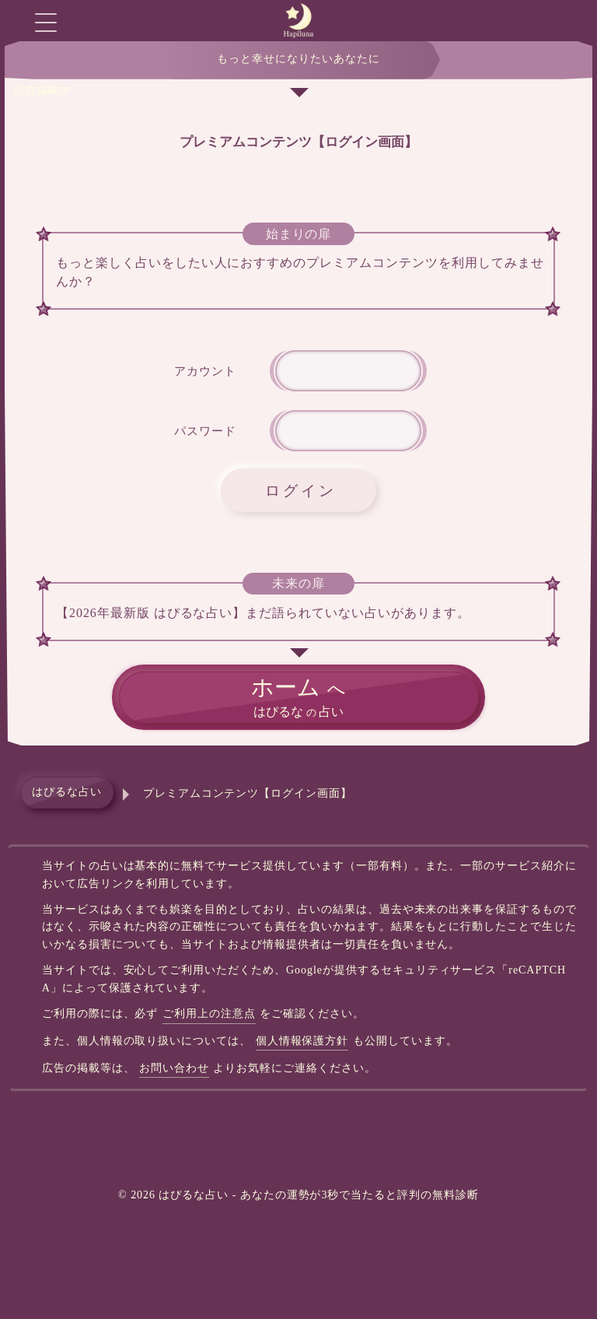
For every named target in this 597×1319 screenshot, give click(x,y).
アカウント (205, 370)
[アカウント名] (348, 370)
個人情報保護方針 (302, 1041)
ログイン (300, 490)
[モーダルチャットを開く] (551, 22)
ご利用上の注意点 (209, 1013)
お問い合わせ (174, 1068)
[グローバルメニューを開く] (45, 22)
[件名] (348, 430)
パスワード (205, 430)
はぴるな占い (67, 792)
